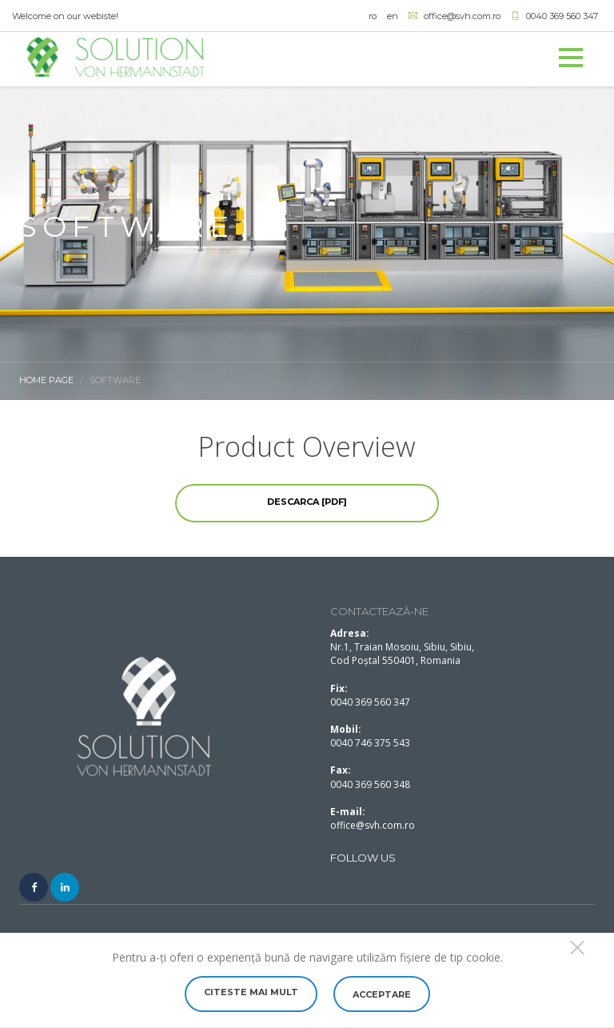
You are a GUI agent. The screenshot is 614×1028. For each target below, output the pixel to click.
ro (373, 16)
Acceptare (382, 994)
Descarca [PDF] (307, 501)
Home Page (46, 380)
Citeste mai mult (251, 992)
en (392, 16)
